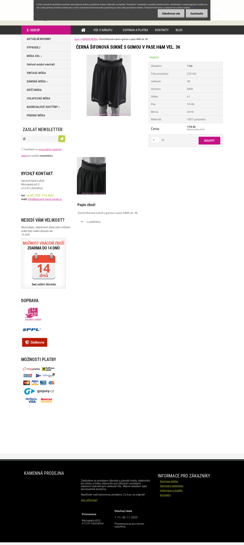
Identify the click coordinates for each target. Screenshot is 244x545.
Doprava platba (169, 481)
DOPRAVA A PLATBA (135, 30)
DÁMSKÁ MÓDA (89, 39)
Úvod (76, 39)
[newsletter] (62, 138)
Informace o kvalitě (171, 490)
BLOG (179, 30)
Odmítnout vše (171, 13)
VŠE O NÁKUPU (102, 30)
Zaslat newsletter (42, 129)
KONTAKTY (162, 30)
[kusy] (155, 140)
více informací (89, 499)
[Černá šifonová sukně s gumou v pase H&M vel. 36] (109, 56)
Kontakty (165, 495)
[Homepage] (84, 29)
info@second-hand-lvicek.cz (45, 199)
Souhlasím (196, 13)
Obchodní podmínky (171, 485)
